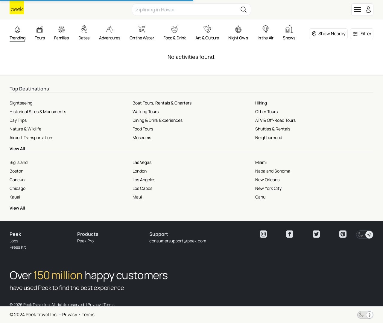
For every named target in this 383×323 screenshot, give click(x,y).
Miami (261, 162)
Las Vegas (142, 162)
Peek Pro (85, 241)
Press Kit (18, 247)
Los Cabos (142, 188)
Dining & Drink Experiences (158, 120)
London (140, 171)
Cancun (17, 179)
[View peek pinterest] (342, 234)
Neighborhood (268, 137)
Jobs (14, 241)
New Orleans (267, 179)
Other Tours (266, 111)
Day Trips (18, 120)
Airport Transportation (31, 137)
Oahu (260, 197)
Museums (142, 137)
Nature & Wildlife (25, 129)
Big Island (19, 162)
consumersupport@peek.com (177, 241)
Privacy (69, 314)
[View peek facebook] (289, 234)
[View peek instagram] (263, 234)
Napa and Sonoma (272, 171)
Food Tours (143, 129)
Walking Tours (146, 111)
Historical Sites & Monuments (38, 111)
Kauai (15, 197)
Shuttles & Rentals (272, 129)
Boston (16, 171)
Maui (137, 197)
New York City (268, 188)
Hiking (261, 103)
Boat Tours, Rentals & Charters (162, 103)
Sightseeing (21, 103)
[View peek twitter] (316, 234)
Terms (88, 314)
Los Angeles (144, 179)
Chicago (17, 188)
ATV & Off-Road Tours (275, 120)
